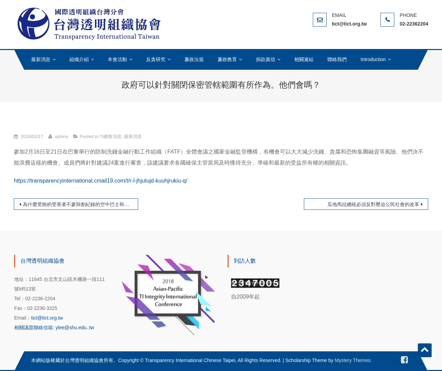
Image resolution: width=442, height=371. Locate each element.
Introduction (373, 59)
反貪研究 (155, 59)
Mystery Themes (352, 360)
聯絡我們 (337, 59)
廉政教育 (227, 59)
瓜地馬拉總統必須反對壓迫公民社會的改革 (373, 204)
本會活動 (117, 59)
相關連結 (304, 59)
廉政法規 (194, 59)
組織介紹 (79, 59)
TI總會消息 (110, 136)
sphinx (61, 136)
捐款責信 (265, 59)
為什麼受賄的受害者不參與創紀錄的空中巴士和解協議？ (80, 204)
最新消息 (40, 59)
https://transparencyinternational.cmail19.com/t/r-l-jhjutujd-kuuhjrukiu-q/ (100, 181)
